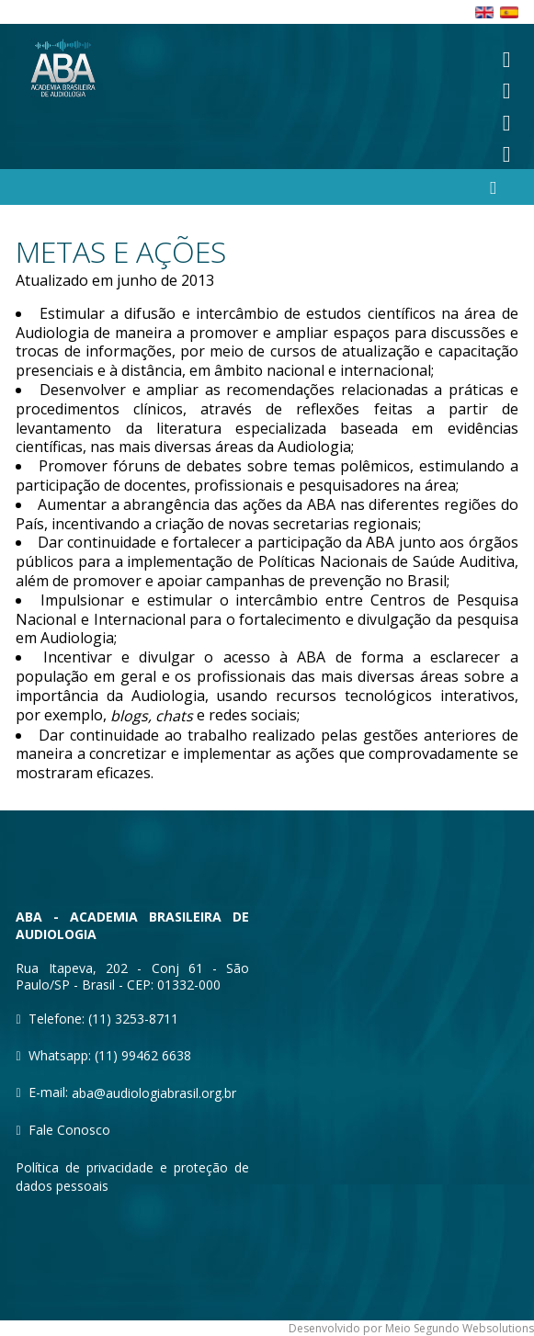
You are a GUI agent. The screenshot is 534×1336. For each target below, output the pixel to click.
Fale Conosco (69, 1129)
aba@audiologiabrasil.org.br (154, 1093)
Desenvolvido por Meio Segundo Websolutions (411, 1328)
